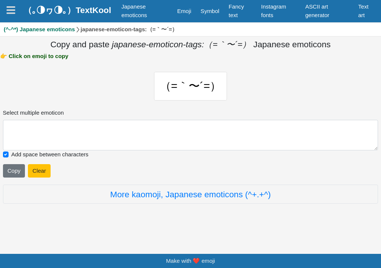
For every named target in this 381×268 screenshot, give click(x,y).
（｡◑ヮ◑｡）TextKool (67, 10)
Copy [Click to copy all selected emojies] (13, 171)
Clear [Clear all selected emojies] (39, 171)
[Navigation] (11, 10)
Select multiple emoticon (33, 113)
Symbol (210, 11)
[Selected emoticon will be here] (190, 136)
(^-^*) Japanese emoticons (39, 29)
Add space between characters (49, 154)
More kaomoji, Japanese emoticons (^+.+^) (190, 195)
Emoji (184, 11)
